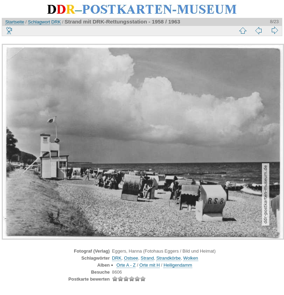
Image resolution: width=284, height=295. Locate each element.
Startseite (14, 22)
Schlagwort (39, 22)
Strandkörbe (168, 258)
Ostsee (131, 258)
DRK (56, 22)
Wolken (190, 258)
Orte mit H (149, 265)
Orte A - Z (126, 265)
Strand (147, 258)
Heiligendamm (178, 265)
